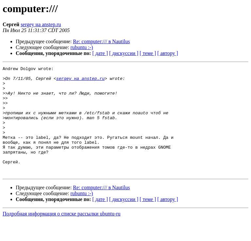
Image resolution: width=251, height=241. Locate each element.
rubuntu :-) (82, 47)
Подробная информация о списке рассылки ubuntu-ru (62, 235)
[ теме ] (148, 53)
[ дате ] (100, 53)
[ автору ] (167, 53)
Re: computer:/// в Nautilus (101, 41)
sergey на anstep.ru (41, 24)
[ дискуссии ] (123, 53)
